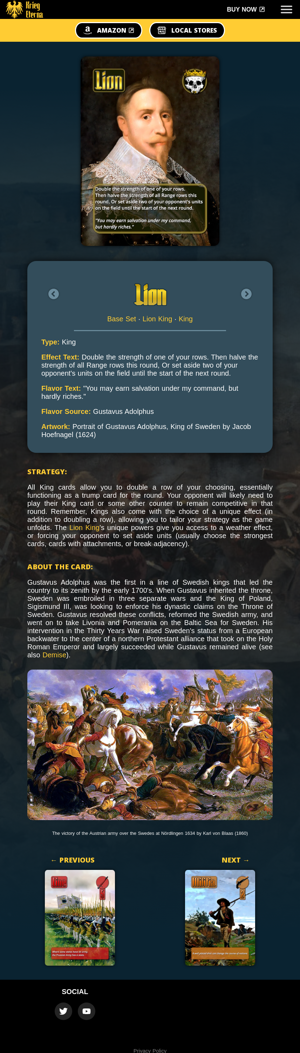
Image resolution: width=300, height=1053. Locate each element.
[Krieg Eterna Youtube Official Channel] (86, 1011)
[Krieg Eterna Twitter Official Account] (63, 1011)
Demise (54, 655)
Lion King (157, 319)
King (186, 319)
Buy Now (246, 9)
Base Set (121, 319)
